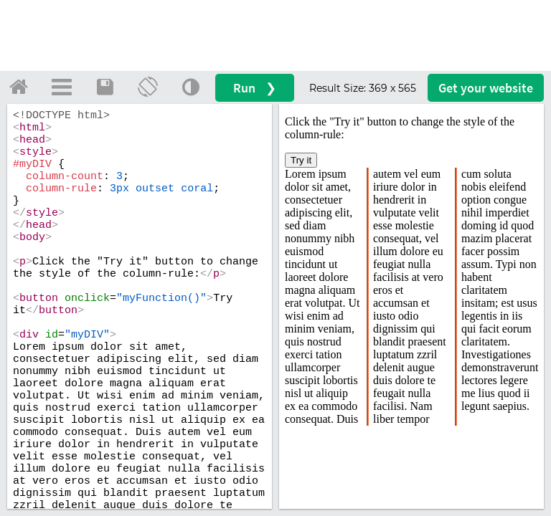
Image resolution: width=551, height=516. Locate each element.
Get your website (485, 88)
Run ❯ (254, 88)
